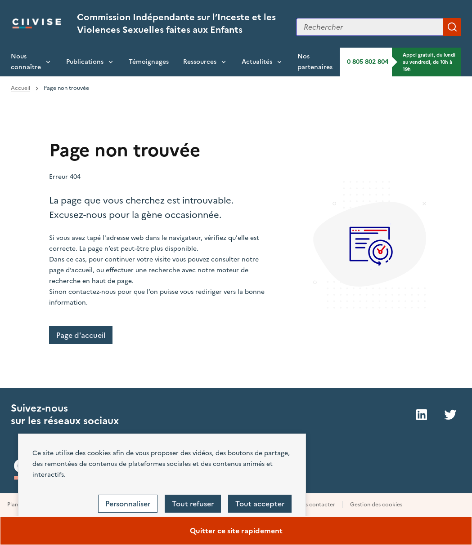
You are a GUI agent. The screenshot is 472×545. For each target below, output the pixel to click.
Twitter (450, 414)
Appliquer (452, 27)
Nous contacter (314, 505)
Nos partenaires (315, 62)
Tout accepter (259, 503)
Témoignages (149, 61)
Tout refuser (193, 503)
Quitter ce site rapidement (236, 530)
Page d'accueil (80, 335)
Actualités (257, 61)
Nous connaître (26, 62)
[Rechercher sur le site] (369, 27)
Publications (84, 61)
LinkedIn (421, 414)
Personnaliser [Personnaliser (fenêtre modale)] (127, 503)
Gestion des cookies (376, 505)
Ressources (199, 61)
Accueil (20, 88)
